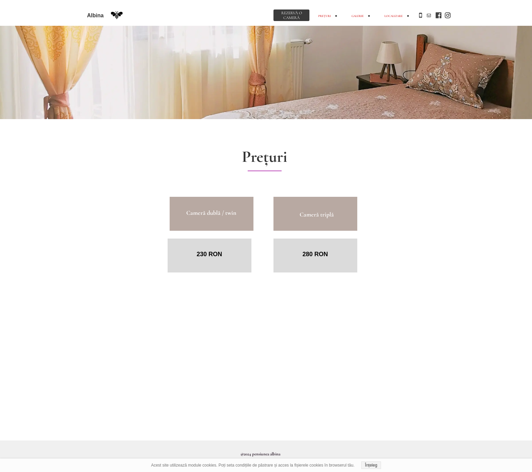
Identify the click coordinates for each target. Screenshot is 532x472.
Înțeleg (371, 465)
